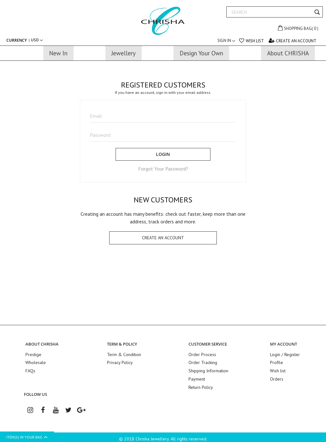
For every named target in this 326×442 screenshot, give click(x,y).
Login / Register (285, 354)
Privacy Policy (120, 362)
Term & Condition (124, 354)
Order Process (202, 354)
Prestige (33, 354)
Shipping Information (208, 369)
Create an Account (296, 41)
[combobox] (274, 12)
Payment (196, 377)
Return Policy (200, 385)
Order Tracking (202, 362)
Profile (276, 362)
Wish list (255, 41)
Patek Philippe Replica (291, 385)
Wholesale (35, 362)
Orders (276, 377)
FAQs (30, 369)
